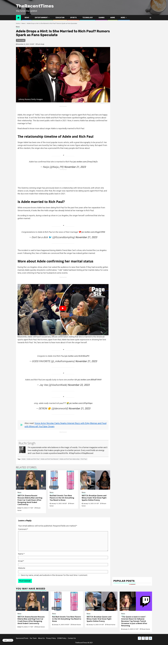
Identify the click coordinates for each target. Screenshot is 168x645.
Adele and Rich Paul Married (49, 459)
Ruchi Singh (40, 44)
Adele (23, 459)
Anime (112, 18)
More (123, 18)
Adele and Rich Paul (33, 459)
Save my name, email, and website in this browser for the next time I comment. (54, 575)
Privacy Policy (51, 638)
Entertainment (41, 18)
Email (21, 561)
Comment (23, 529)
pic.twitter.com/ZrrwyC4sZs (85, 162)
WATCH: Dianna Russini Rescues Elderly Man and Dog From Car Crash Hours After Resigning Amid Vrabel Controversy (30, 500)
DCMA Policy (61, 638)
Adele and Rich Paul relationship (70, 459)
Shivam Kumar (40, 627)
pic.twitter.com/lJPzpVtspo (80, 403)
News (27, 18)
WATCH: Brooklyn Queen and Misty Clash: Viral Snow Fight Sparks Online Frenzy (94, 497)
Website (21, 568)
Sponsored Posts (22, 638)
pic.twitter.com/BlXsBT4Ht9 (89, 379)
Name (21, 554)
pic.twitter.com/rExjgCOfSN (93, 232)
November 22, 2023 (78, 384)
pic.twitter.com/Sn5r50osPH (77, 356)
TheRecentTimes (35, 6)
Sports (73, 18)
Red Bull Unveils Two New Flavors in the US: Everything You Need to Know (62, 497)
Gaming (101, 18)
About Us (41, 638)
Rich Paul (84, 459)
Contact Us (72, 638)
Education (60, 18)
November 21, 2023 (75, 166)
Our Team (33, 638)
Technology (87, 18)
